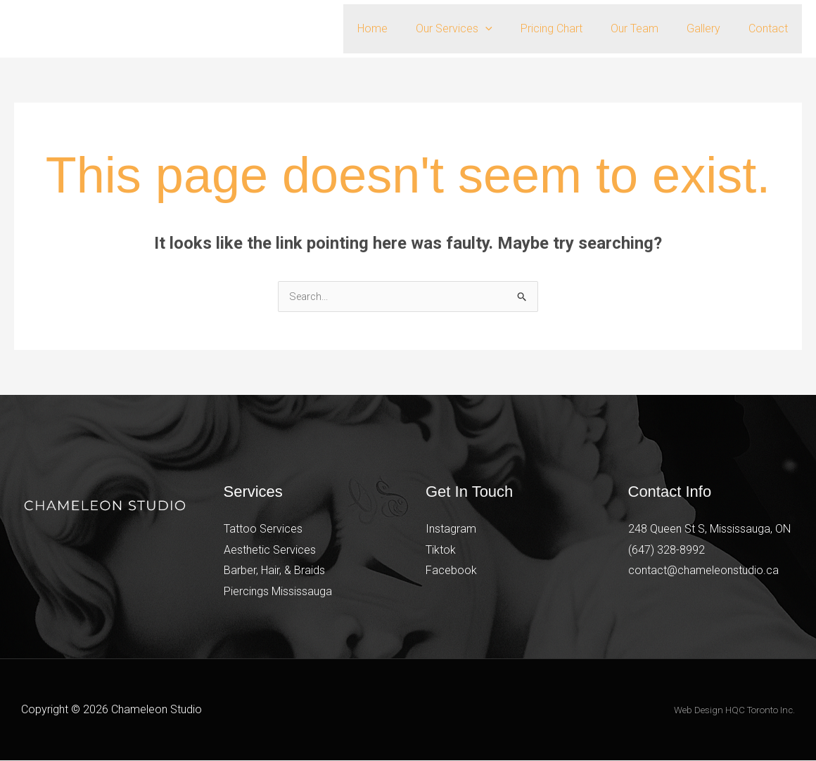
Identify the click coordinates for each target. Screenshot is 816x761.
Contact (771, 28)
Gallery (712, 28)
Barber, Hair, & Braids (274, 571)
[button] (511, 28)
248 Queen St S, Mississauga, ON (709, 529)
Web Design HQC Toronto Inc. (734, 710)
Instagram (451, 529)
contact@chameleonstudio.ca (703, 571)
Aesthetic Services (270, 550)
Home (403, 28)
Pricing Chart (571, 28)
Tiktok (441, 550)
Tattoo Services (263, 529)
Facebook (451, 571)
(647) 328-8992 (666, 550)
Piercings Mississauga (278, 592)
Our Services (479, 28)
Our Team (648, 28)
